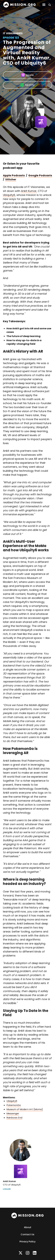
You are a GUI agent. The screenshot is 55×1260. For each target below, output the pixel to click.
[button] (44, 4)
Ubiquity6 (9, 195)
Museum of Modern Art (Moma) (24, 1109)
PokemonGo (13, 1105)
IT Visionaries (13, 33)
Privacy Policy (27, 1241)
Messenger (12, 1113)
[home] (19, 5)
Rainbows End (14, 1117)
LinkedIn (7, 1189)
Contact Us (27, 1234)
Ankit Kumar (29, 191)
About (27, 1227)
